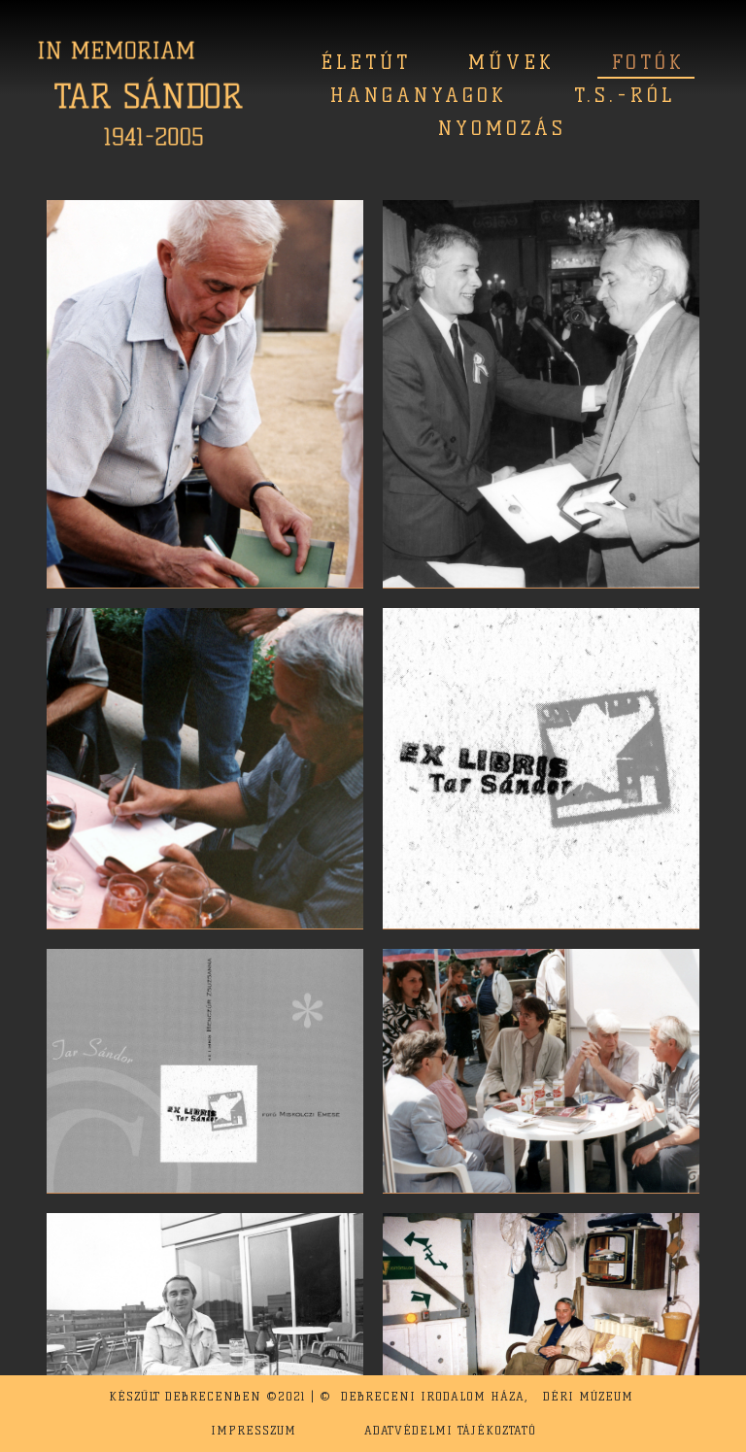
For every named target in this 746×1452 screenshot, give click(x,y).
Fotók (648, 62)
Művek (511, 62)
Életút (366, 62)
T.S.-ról (624, 95)
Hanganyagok (418, 95)
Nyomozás (502, 128)
